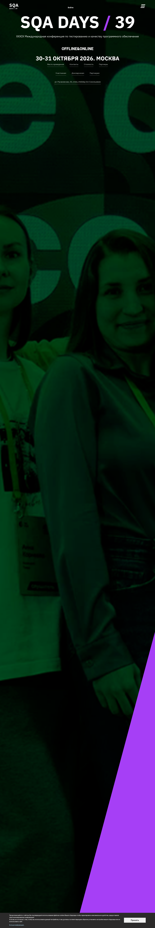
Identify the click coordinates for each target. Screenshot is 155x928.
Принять (135, 920)
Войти (70, 6)
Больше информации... (17, 925)
